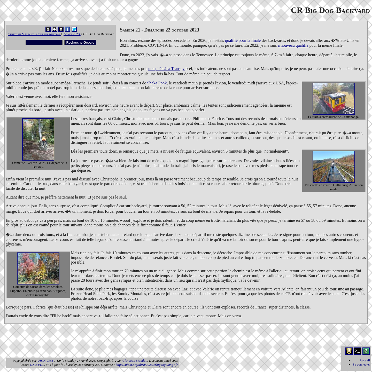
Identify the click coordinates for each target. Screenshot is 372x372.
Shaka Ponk (157, 83)
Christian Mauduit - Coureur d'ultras (34, 34)
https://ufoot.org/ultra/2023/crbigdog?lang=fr (147, 365)
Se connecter (361, 364)
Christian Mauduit (134, 360)
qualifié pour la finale (243, 40)
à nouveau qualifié (293, 45)
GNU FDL (37, 365)
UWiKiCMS (45, 360)
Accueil (365, 360)
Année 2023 (72, 34)
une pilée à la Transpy (166, 68)
